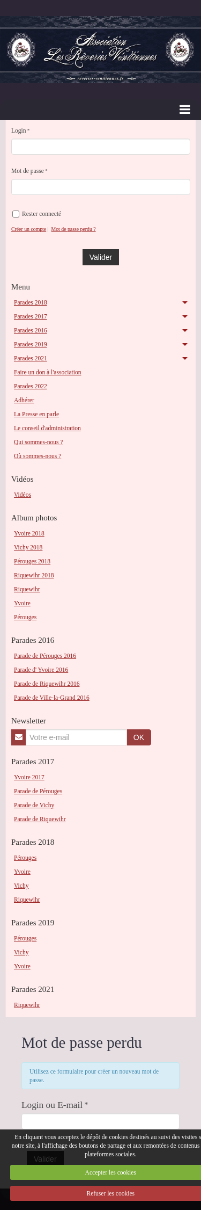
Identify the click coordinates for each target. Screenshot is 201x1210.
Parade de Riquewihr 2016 (46, 683)
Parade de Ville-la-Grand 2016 (52, 697)
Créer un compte (28, 229)
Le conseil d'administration (47, 428)
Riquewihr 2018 (34, 575)
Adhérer (24, 400)
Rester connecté (36, 214)
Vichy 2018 (28, 547)
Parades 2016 (30, 330)
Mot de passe (27, 171)
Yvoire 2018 (29, 533)
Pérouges (25, 617)
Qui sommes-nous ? (38, 442)
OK (138, 737)
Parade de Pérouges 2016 (45, 656)
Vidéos (22, 494)
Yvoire (22, 603)
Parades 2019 (30, 344)
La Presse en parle (36, 414)
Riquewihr (27, 589)
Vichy (21, 885)
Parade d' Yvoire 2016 (41, 669)
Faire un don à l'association (47, 372)
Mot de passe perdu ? (73, 229)
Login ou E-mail (52, 1105)
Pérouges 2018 (32, 561)
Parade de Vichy (34, 805)
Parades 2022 (30, 386)
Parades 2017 (30, 316)
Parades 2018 (30, 302)
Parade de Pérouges (38, 791)
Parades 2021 (30, 358)
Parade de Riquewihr (40, 819)
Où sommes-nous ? (37, 456)
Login (18, 130)
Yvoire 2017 (29, 777)
